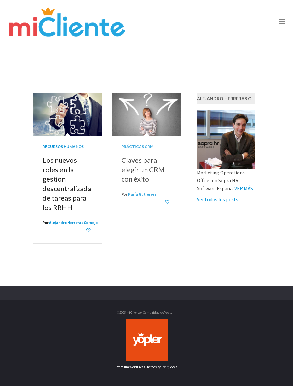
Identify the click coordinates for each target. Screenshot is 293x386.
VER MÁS (243, 188)
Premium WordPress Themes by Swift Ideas (146, 367)
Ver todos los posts (217, 199)
